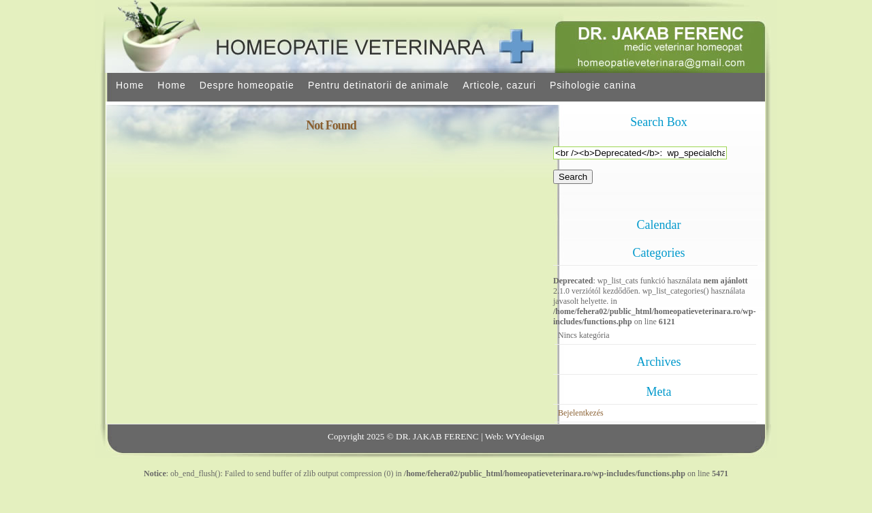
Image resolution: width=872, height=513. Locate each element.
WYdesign (524, 436)
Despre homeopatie (247, 85)
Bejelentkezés (581, 413)
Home (130, 85)
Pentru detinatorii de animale (378, 85)
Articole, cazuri (499, 85)
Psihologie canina (593, 85)
